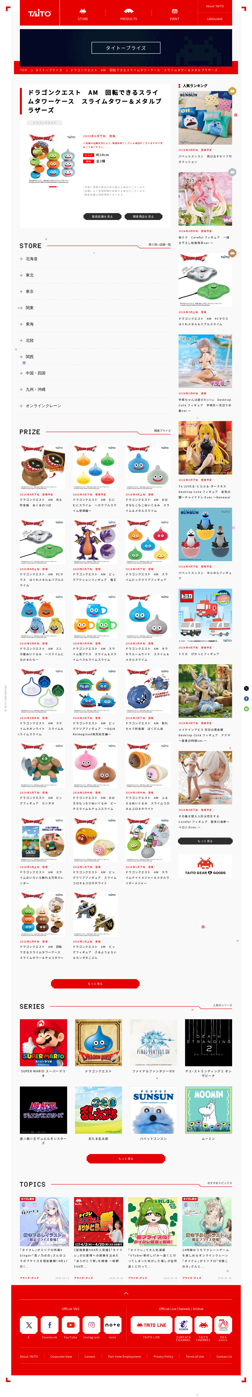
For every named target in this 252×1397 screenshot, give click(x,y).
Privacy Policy (163, 1356)
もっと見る (95, 984)
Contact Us (224, 1356)
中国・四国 (35, 373)
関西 (30, 357)
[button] (53, 186)
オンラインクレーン (43, 406)
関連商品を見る (143, 216)
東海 (30, 324)
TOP (23, 70)
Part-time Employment (124, 1356)
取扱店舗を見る (102, 216)
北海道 (32, 259)
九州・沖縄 (35, 389)
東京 (30, 291)
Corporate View (61, 1356)
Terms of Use (195, 1356)
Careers (90, 1356)
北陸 (30, 340)
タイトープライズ (48, 70)
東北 (30, 275)
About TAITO (215, 6)
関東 (30, 308)
